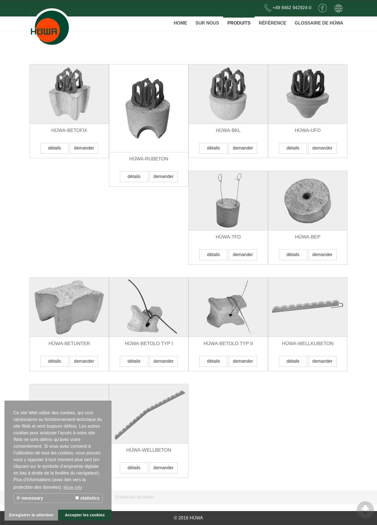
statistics (87, 498)
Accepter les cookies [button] (85, 515)
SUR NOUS (207, 20)
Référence (273, 20)
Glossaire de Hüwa (319, 20)
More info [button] (72, 487)
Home (180, 20)
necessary (29, 498)
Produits (239, 20)
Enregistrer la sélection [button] (31, 515)
